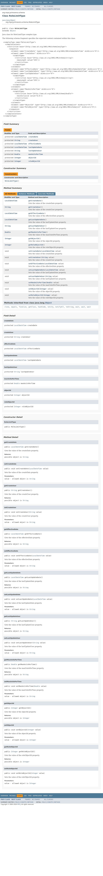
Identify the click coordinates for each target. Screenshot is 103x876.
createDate (33, 137)
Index (45, 2)
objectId (32, 158)
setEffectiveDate (36, 264)
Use (25, 2)
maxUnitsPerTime (35, 154)
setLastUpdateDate (36, 270)
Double (17, 154)
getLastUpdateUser (36, 226)
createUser (33, 140)
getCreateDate (34, 201)
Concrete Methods (46, 194)
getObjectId (33, 238)
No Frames (36, 6)
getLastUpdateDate (36, 220)
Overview (4, 2)
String (17, 140)
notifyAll (59, 307)
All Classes (48, 6)
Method (30, 9)
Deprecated (37, 2)
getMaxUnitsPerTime (37, 232)
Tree (30, 2)
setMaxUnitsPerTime (37, 282)
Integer (17, 158)
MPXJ (19, 804)
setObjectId (33, 289)
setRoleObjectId (35, 295)
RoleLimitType (11, 181)
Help (50, 2)
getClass (32, 307)
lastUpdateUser (35, 151)
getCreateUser (34, 207)
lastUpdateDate (35, 147)
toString (70, 307)
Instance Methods (27, 194)
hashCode (42, 307)
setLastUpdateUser (36, 276)
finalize (22, 307)
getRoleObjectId (35, 245)
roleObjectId (34, 161)
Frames (28, 6)
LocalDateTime (20, 137)
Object (13, 31)
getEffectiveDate (36, 213)
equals (14, 307)
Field (17, 9)
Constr (23, 9)
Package (12, 2)
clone (6, 307)
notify (50, 307)
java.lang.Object (8, 20)
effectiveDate (34, 144)
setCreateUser (34, 257)
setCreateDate (34, 251)
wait (77, 307)
